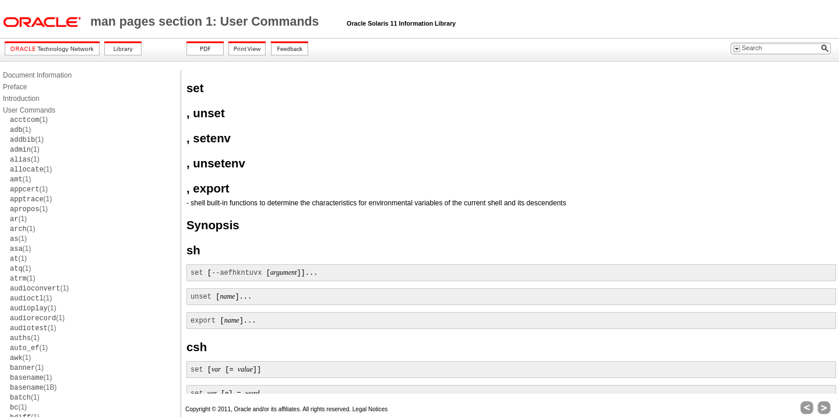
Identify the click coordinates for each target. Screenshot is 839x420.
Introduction (21, 98)
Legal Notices (370, 409)
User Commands (29, 110)
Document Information (37, 75)
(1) (29, 120)
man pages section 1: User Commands (206, 22)
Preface (15, 87)
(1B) (33, 387)
